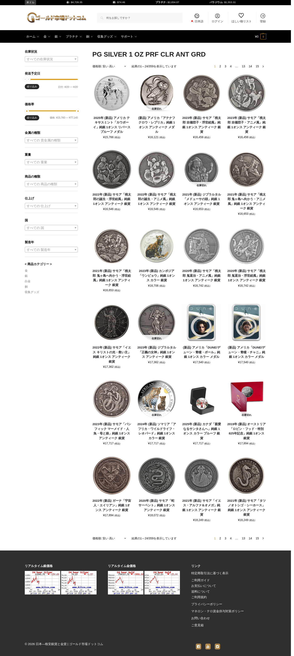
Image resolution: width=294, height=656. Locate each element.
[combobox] (51, 59)
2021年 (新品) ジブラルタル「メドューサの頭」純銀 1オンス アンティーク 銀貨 (201, 199)
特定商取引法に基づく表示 (209, 573)
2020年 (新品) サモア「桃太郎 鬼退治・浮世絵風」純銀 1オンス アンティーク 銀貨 (246, 275)
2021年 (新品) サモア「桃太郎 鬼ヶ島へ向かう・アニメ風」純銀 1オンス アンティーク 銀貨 (246, 201)
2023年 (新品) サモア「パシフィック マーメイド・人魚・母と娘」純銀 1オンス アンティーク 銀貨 (111, 431)
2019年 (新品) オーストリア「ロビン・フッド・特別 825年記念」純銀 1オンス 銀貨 (246, 431)
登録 (263, 18)
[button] (260, 36)
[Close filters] (79, 52)
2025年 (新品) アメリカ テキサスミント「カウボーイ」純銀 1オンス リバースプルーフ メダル (112, 125)
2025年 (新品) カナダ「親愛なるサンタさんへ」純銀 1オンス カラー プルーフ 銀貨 (201, 431)
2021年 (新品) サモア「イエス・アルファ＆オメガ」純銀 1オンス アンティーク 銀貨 (201, 507)
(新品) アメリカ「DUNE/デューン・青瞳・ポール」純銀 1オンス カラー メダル (201, 352)
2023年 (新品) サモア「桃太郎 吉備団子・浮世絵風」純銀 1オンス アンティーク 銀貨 (201, 125)
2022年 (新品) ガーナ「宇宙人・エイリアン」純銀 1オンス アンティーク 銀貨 (111, 505)
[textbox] (51, 59)
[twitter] (217, 644)
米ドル (30, 2)
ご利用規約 (199, 597)
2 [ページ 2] (220, 66)
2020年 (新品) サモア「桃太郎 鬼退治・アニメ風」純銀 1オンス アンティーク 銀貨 (201, 275)
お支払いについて (203, 585)
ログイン (217, 18)
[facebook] (198, 644)
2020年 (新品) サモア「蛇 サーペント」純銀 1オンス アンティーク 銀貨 (156, 505)
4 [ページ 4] (231, 66)
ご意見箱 (197, 625)
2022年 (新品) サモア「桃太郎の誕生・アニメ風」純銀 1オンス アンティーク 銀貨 (156, 199)
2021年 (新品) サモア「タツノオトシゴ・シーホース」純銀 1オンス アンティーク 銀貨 (246, 507)
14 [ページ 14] (250, 66)
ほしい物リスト (241, 18)
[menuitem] (197, 18)
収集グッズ (32, 292)
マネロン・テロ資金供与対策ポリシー (217, 611)
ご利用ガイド (200, 580)
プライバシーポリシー (206, 604)
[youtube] (208, 644)
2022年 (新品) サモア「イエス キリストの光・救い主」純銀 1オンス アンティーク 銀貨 (111, 354)
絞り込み (32, 86)
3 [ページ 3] (225, 66)
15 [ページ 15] (257, 66)
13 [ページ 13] (243, 66)
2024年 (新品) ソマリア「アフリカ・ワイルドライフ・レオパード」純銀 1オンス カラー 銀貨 (156, 431)
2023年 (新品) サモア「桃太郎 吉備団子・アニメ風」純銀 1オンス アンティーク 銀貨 (246, 125)
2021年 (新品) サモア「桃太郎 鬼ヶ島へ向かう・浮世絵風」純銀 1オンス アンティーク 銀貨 (111, 278)
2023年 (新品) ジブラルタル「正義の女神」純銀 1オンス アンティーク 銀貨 (156, 352)
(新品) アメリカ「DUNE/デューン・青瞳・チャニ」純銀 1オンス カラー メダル (246, 352)
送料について (200, 591)
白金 (28, 281)
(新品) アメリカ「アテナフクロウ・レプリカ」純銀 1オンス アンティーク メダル (156, 125)
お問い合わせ (200, 618)
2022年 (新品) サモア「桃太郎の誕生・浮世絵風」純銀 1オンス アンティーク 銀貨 (111, 199)
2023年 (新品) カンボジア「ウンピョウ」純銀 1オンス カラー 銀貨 (156, 275)
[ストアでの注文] (109, 66)
